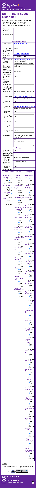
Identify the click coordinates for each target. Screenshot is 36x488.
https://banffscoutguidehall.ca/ (23, 97)
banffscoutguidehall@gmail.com (25, 107)
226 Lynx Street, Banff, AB (22, 61)
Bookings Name (8, 122)
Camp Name (7, 45)
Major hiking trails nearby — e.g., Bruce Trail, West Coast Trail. (8, 163)
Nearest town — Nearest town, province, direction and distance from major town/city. (8, 71)
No (7, 183)
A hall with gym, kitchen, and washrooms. (24, 144)
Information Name (6, 103)
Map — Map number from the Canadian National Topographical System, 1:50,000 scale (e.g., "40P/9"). (7, 84)
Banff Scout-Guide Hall (21, 45)
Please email (14, 479)
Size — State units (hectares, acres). (7, 51)
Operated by (6, 92)
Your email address (6, 29)
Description (6, 137)
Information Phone (6, 113)
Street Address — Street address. (7, 62)
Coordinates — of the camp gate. (7, 57)
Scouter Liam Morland (18, 7)
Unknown (9, 185)
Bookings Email (7, 127)
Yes (9, 181)
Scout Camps (6, 9)
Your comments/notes (8, 33)
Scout (12, 5)
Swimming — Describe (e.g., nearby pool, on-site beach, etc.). (8, 155)
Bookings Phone (8, 132)
